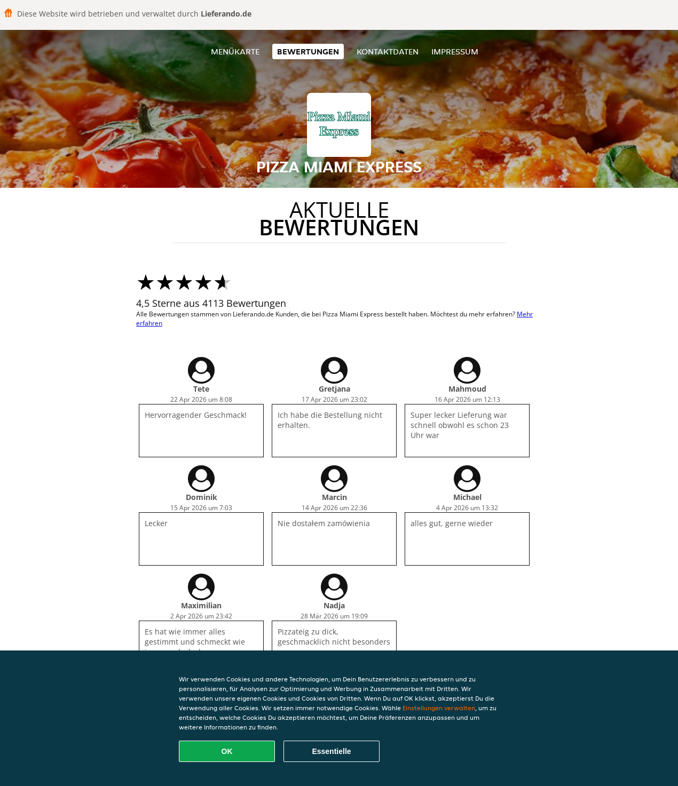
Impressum (454, 51)
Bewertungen (308, 51)
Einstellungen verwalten (439, 708)
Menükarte (235, 51)
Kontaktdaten (388, 51)
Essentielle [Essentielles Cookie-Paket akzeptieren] (331, 751)
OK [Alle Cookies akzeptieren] (227, 751)
